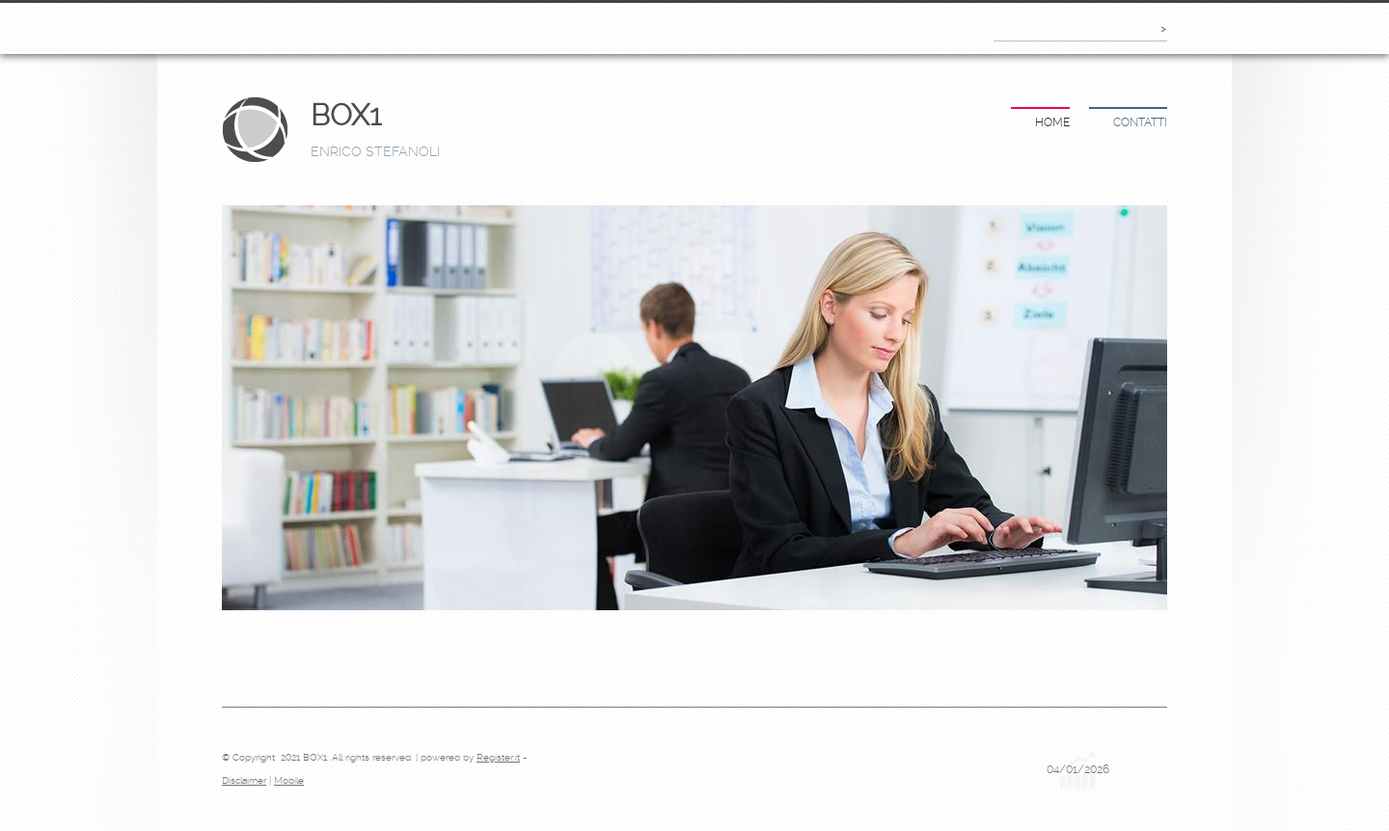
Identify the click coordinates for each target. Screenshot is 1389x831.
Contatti (1140, 122)
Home (1052, 122)
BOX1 (346, 115)
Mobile (289, 780)
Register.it (498, 757)
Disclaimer (244, 780)
